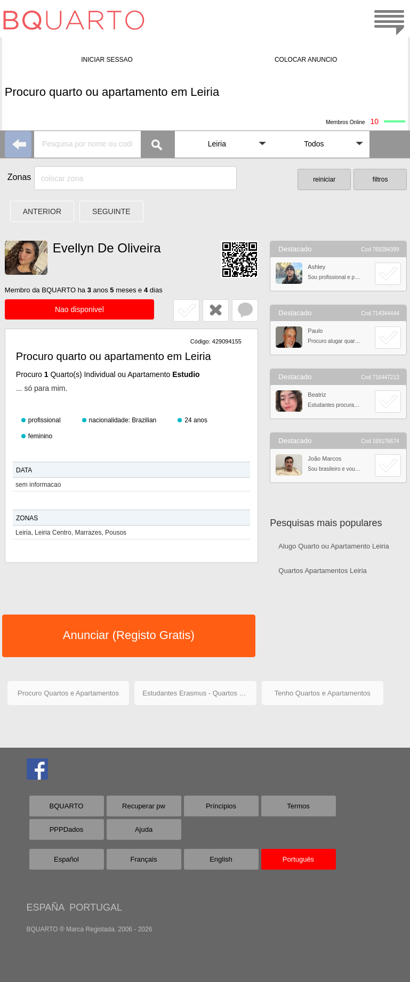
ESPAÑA (46, 907)
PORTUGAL (95, 907)
